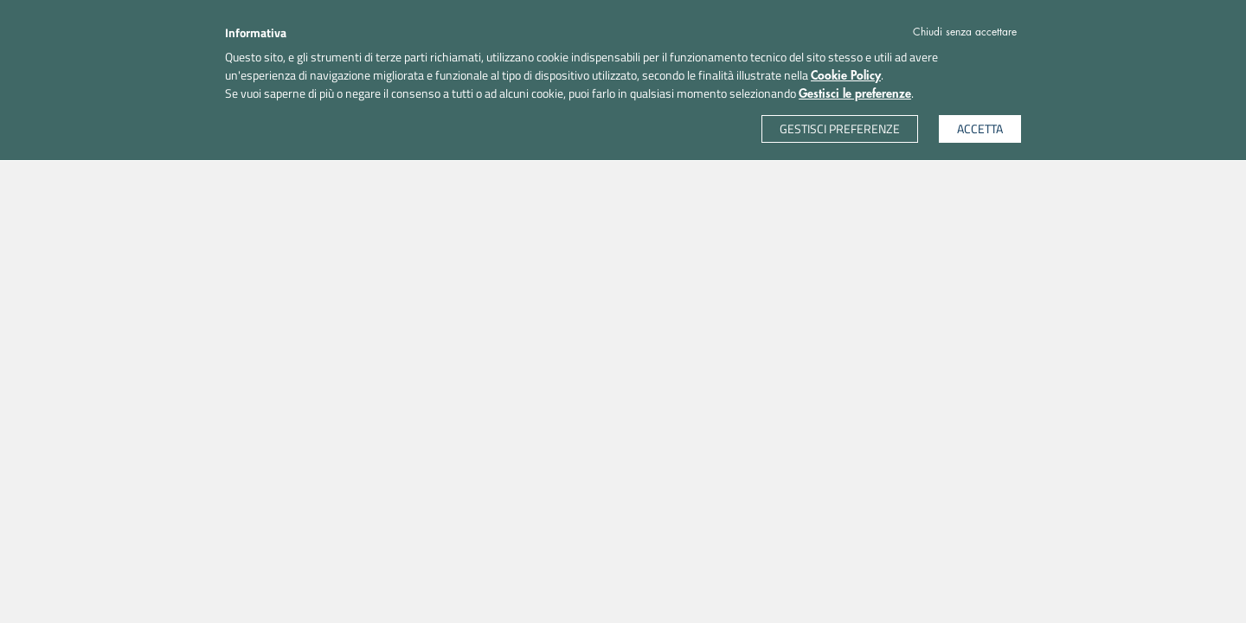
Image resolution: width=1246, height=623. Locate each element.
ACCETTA (980, 128)
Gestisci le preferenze (855, 93)
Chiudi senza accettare (965, 32)
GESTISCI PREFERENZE (840, 128)
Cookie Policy (846, 75)
